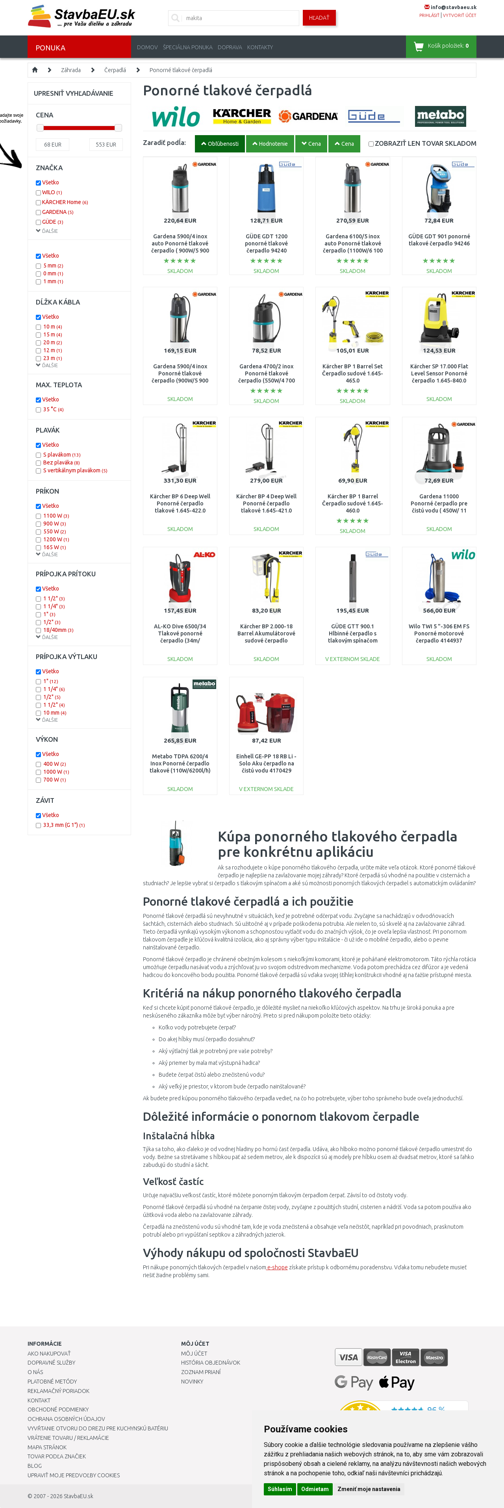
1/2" (52, 622)
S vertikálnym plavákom (75, 470)
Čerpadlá (115, 70)
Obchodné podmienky (58, 1409)
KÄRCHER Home (65, 202)
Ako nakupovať (49, 1353)
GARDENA (58, 212)
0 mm (53, 273)
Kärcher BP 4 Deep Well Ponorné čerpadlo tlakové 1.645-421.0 (266, 503)
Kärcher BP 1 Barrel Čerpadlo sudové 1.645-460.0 (352, 503)
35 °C (53, 409)
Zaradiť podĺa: (164, 142)
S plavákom (62, 454)
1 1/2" (54, 598)
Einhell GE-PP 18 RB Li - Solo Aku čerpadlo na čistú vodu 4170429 (266, 763)
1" (49, 614)
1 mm (53, 281)
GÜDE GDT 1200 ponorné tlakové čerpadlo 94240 (266, 243)
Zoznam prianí (200, 1372)
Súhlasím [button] (280, 1489)
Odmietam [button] (315, 1489)
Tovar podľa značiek (57, 1456)
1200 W (56, 539)
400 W (54, 764)
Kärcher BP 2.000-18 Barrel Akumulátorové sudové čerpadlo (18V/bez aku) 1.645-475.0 (266, 640)
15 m (52, 334)
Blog (35, 1466)
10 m (52, 326)
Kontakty (260, 47)
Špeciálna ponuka (188, 47)
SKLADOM (425, 143)
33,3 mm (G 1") (64, 825)
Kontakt (39, 1400)
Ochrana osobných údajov (66, 1419)
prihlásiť (429, 15)
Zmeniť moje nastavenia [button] (368, 1489)
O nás (35, 1372)
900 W (54, 523)
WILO (52, 192)
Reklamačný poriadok (58, 1391)
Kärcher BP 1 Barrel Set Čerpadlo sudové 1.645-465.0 (352, 373)
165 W (54, 547)
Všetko (50, 182)
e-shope (277, 1267)
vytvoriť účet (459, 15)
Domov (147, 47)
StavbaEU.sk (78, 1496)
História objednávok (210, 1362)
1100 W (56, 516)
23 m (52, 358)
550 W (54, 531)
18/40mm (58, 630)
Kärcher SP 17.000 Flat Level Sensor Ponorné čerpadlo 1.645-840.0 (439, 373)
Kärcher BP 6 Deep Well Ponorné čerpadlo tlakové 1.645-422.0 (180, 503)
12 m (52, 350)
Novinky (192, 1381)
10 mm (55, 712)
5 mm (53, 265)
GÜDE (52, 222)
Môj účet (194, 1353)
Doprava (230, 47)
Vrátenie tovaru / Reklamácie (68, 1438)
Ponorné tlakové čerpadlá (181, 70)
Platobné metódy (52, 1381)
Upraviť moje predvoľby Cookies (74, 1475)
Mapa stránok (47, 1447)
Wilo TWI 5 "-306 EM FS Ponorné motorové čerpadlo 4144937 (439, 633)
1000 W (56, 772)
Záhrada (71, 70)
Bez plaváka (61, 462)
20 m (52, 342)
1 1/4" (54, 606)
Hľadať (319, 18)
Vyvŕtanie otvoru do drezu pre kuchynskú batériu (98, 1428)
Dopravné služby (51, 1362)
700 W (54, 779)
